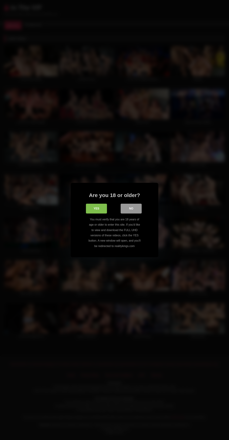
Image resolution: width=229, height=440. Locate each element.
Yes (96, 208)
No (131, 208)
